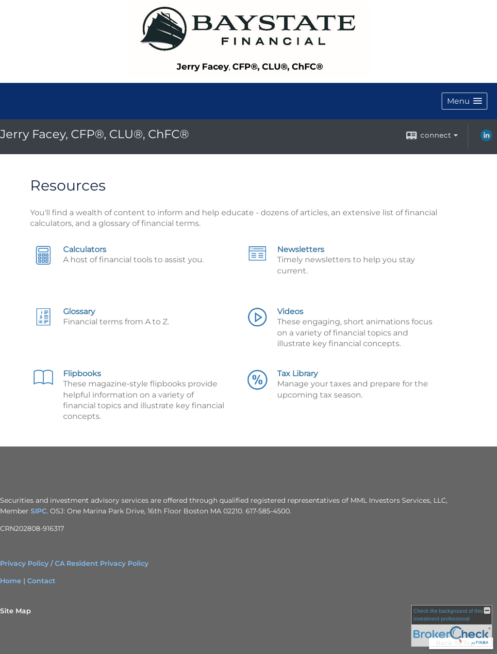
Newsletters (300, 249)
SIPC (39, 511)
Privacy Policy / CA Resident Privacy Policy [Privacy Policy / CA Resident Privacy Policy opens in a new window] (74, 563)
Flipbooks (82, 373)
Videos (290, 311)
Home (10, 580)
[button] (464, 101)
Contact (41, 580)
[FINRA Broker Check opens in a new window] (451, 626)
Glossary (79, 311)
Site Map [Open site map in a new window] (15, 610)
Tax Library (297, 373)
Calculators (84, 249)
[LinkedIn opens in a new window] (486, 138)
